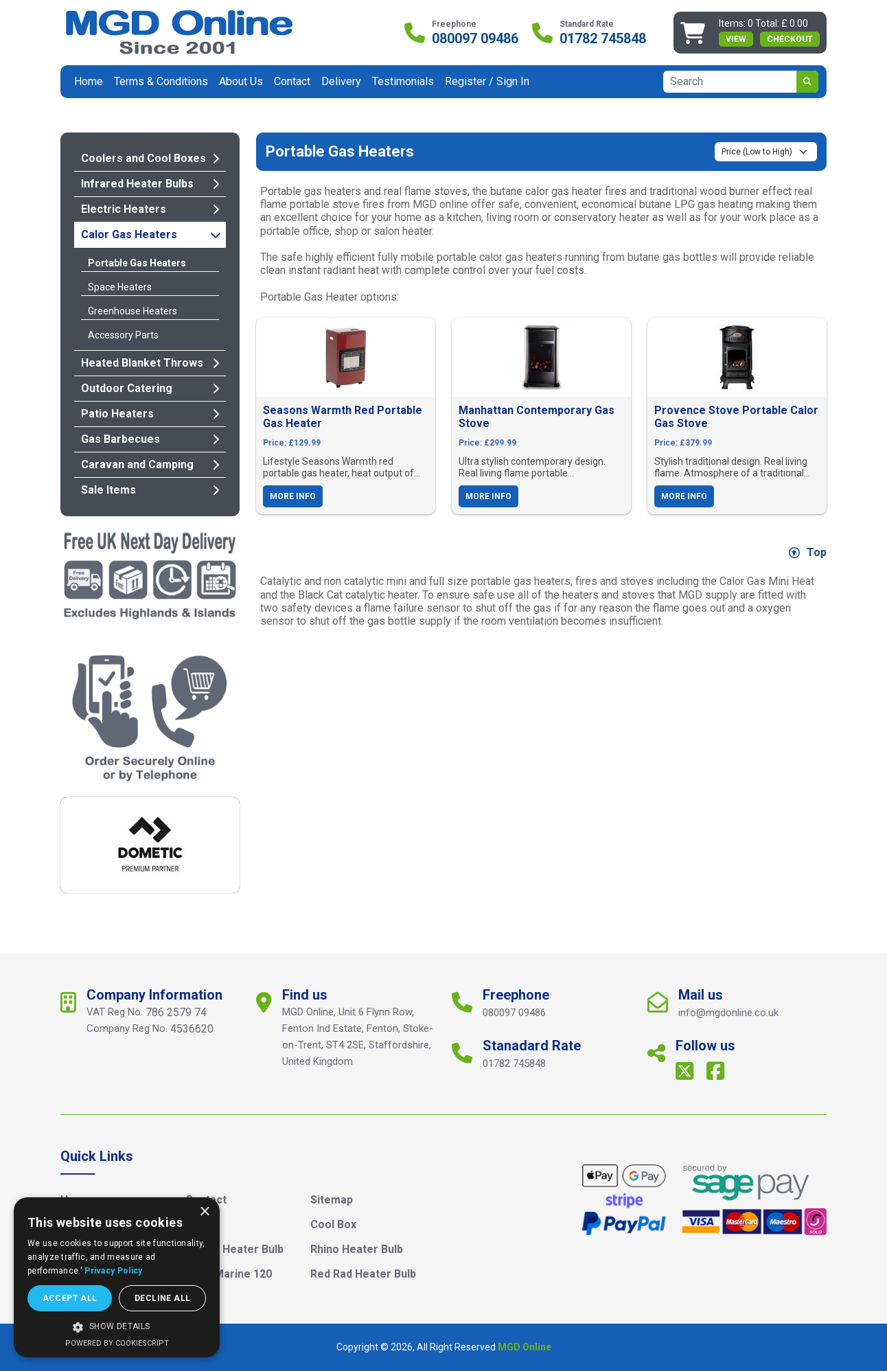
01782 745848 (603, 38)
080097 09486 (475, 38)
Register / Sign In (487, 81)
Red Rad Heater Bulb (363, 1273)
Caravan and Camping (150, 464)
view (736, 39)
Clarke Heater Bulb (234, 1249)
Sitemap (331, 1199)
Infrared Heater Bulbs (150, 183)
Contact (292, 81)
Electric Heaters (150, 209)
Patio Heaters (150, 413)
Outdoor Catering (150, 388)
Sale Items (150, 489)
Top (808, 552)
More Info (293, 496)
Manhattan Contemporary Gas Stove (536, 417)
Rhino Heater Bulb (356, 1249)
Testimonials (403, 81)
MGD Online (524, 1346)
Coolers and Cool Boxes (150, 158)
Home (88, 81)
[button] (116, 1327)
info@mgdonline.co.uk (728, 1012)
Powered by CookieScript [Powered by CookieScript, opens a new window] (117, 1343)
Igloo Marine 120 (228, 1273)
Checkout (790, 39)
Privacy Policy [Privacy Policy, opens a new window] (113, 1271)
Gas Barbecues (150, 439)
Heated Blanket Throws (150, 362)
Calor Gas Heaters (151, 234)
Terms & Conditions (161, 81)
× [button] (204, 1212)
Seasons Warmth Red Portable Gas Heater (342, 417)
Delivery (341, 81)
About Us (241, 81)
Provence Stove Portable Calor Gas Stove (736, 417)
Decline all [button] (162, 1298)
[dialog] (117, 1277)
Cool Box (333, 1224)
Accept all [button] (70, 1298)
